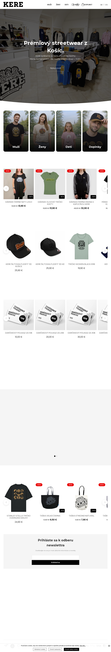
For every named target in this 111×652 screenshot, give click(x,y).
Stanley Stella (18, 517)
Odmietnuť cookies (39, 649)
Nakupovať (55, 68)
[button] (105, 188)
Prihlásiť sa (55, 562)
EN (106, 4)
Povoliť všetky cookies (71, 649)
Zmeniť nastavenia (55, 649)
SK (101, 4)
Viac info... (83, 645)
